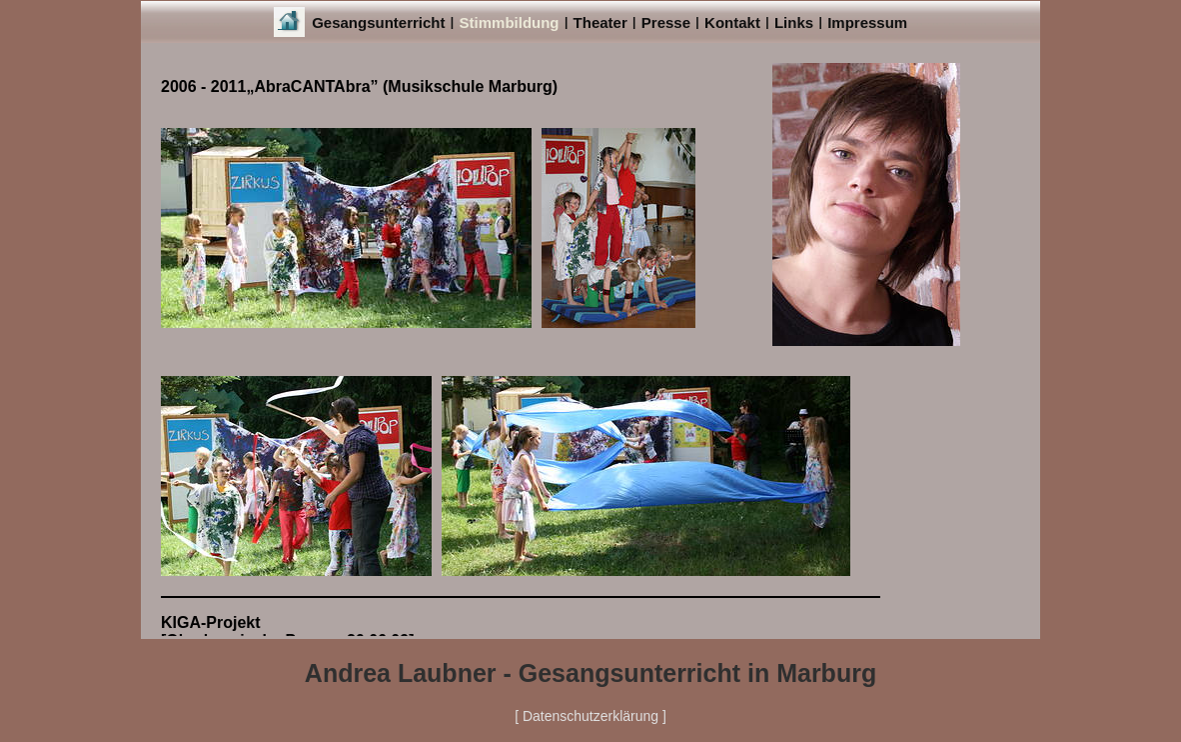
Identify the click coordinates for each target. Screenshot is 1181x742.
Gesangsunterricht (378, 22)
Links (793, 22)
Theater (600, 22)
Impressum (867, 22)
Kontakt (732, 22)
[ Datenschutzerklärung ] (590, 716)
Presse (665, 22)
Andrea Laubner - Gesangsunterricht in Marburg (590, 673)
